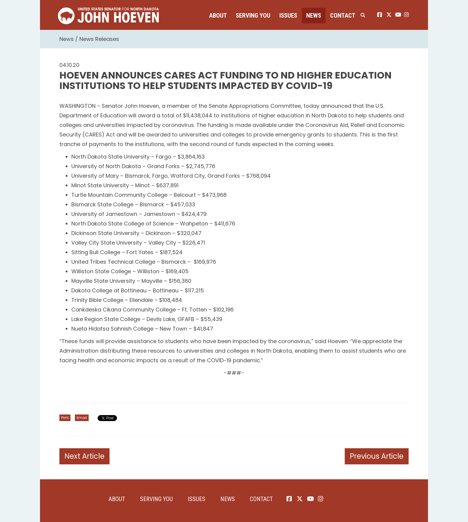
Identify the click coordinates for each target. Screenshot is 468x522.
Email (82, 417)
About (218, 15)
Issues (288, 15)
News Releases (99, 39)
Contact (342, 15)
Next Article (84, 456)
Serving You (253, 15)
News (313, 15)
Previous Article (377, 456)
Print (65, 417)
